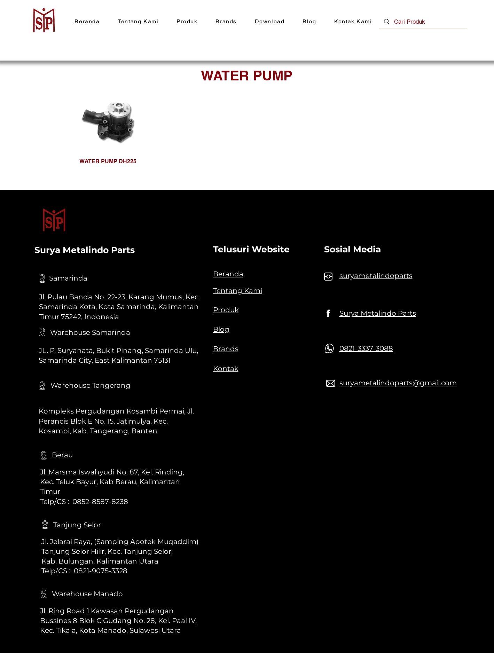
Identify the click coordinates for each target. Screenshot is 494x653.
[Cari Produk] (423, 22)
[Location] (42, 278)
